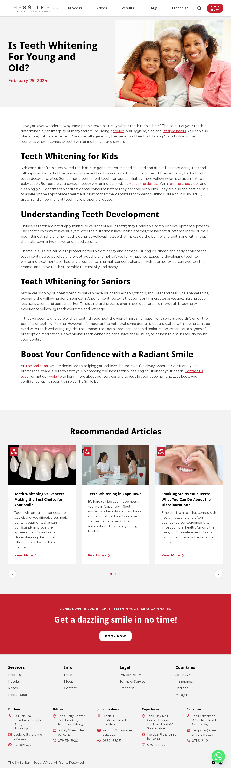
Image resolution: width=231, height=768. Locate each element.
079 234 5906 (68, 741)
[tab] (111, 574)
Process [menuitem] (88, 8)
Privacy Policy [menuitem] (130, 675)
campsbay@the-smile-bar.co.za (204, 732)
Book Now (210, 8)
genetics (117, 131)
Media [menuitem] (69, 681)
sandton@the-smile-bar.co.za (117, 732)
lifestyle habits (174, 131)
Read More (23, 555)
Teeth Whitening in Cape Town (115, 494)
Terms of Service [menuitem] (132, 681)
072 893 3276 (23, 745)
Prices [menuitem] (106, 8)
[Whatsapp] (218, 756)
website (55, 376)
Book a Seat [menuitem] (17, 695)
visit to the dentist (143, 184)
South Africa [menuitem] (184, 675)
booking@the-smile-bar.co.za (28, 736)
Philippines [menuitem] (183, 681)
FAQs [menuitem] (139, 8)
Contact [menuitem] (70, 688)
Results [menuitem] (123, 8)
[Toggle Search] (190, 8)
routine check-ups (184, 184)
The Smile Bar (36, 366)
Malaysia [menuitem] (182, 695)
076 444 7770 (157, 745)
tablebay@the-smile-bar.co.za (162, 736)
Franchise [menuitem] (157, 8)
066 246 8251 (112, 741)
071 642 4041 (201, 741)
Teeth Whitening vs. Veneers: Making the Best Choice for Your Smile (39, 499)
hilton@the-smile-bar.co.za (71, 732)
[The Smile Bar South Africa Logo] (34, 8)
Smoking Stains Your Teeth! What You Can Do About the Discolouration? (186, 499)
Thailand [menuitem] (182, 688)
